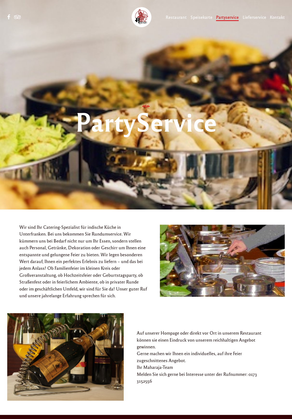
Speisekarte (201, 17)
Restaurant (176, 17)
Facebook (8, 17)
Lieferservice (254, 17)
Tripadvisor (17, 17)
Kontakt (277, 17)
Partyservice (227, 17)
